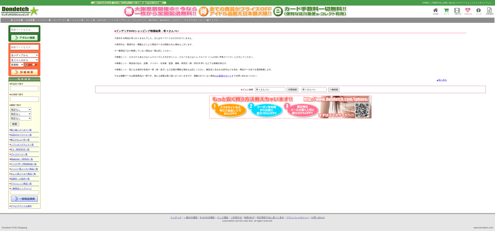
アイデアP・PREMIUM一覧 (24, 164)
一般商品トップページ (21, 188)
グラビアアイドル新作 (21, 206)
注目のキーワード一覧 (21, 135)
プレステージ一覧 (19, 154)
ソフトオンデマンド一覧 (22, 144)
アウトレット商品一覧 (21, 183)
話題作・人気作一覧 (20, 178)
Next (342, 11)
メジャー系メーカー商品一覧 (24, 169)
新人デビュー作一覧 (20, 139)
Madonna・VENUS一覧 (22, 159)
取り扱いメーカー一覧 (21, 130)
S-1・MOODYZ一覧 (20, 149)
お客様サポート (224, 76)
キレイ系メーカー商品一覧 (23, 174)
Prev (128, 11)
